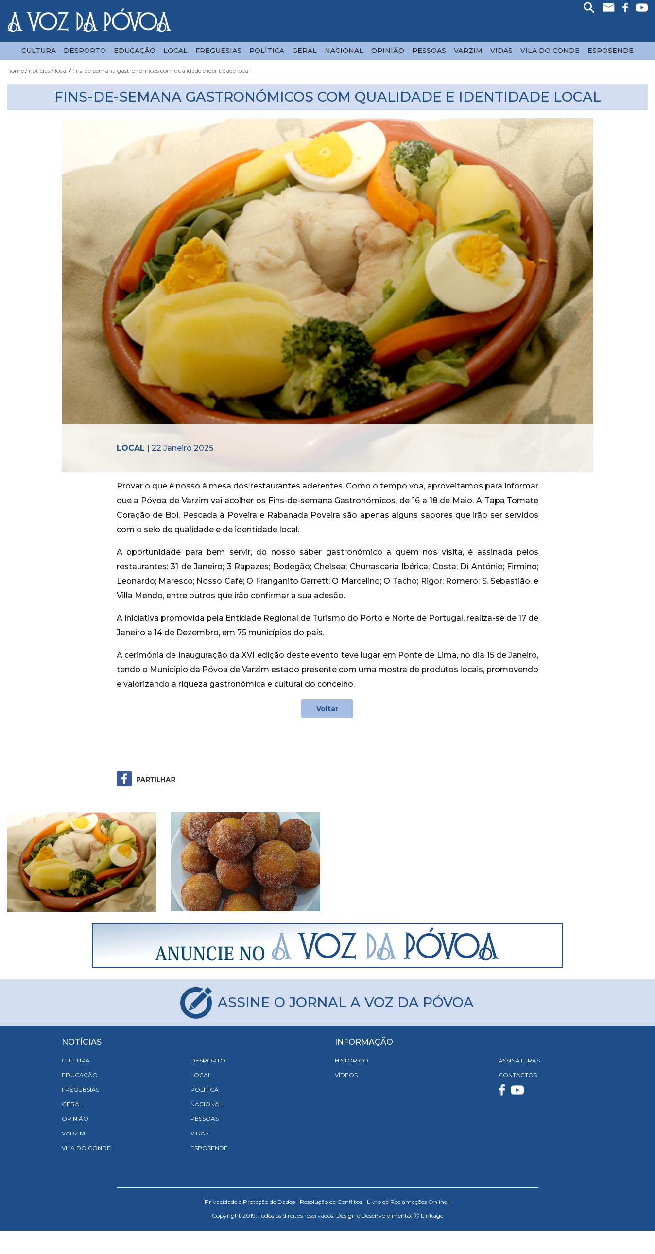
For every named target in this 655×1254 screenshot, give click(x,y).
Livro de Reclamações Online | (408, 1201)
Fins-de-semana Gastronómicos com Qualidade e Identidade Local (161, 70)
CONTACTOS (518, 1075)
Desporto (85, 50)
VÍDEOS (346, 1075)
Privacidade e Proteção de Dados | (251, 1201)
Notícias (39, 70)
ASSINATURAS (519, 1060)
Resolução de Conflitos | (332, 1201)
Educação (134, 50)
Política (266, 50)
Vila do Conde (550, 50)
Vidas (501, 50)
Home (15, 70)
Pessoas (429, 50)
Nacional (344, 50)
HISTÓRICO (351, 1060)
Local (175, 50)
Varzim (468, 50)
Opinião (387, 50)
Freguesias (218, 50)
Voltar (327, 708)
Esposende (610, 50)
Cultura (38, 50)
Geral (304, 50)
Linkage (432, 1215)
